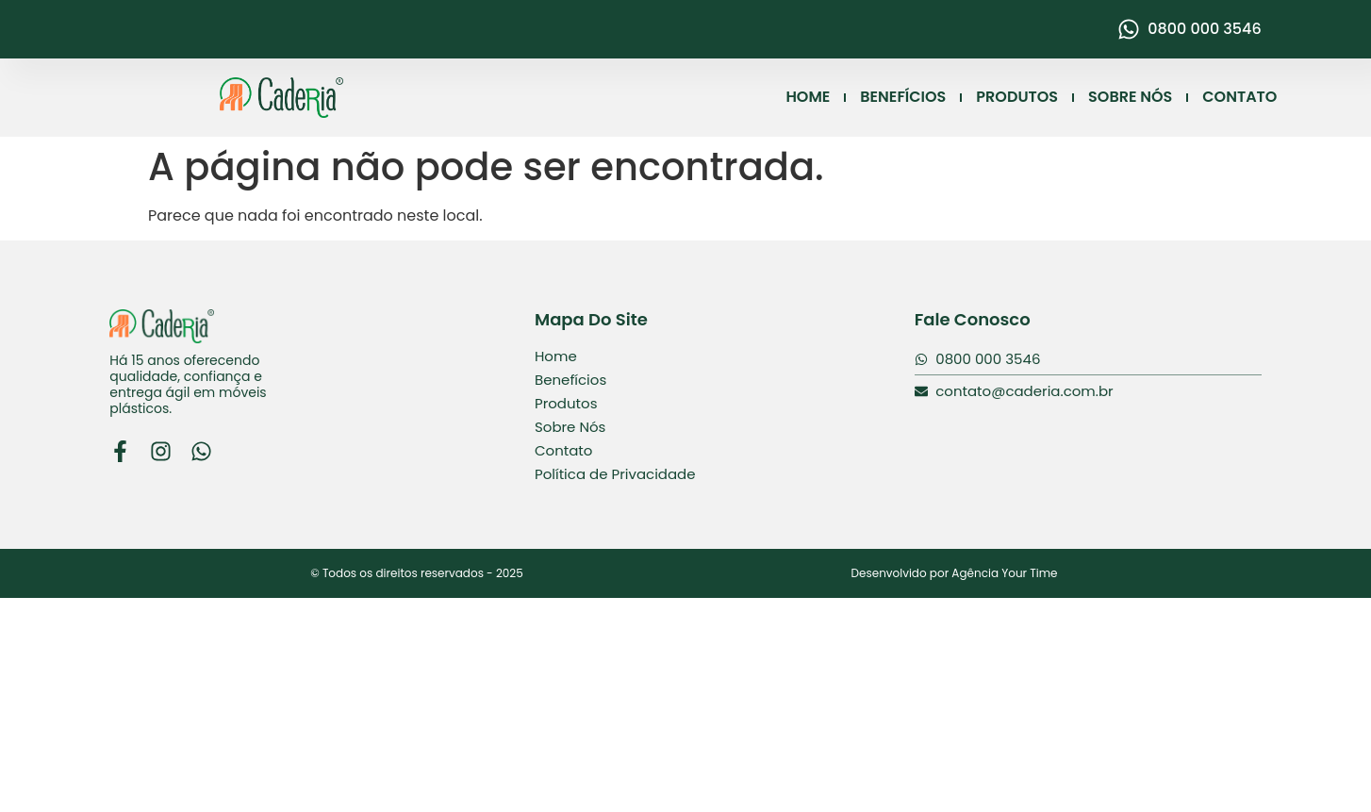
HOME (808, 97)
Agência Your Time (1004, 573)
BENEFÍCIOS (903, 97)
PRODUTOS (1017, 97)
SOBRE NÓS (1130, 97)
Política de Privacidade (615, 474)
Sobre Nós (570, 427)
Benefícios (570, 379)
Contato (563, 450)
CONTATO (1239, 97)
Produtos (566, 403)
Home (556, 356)
